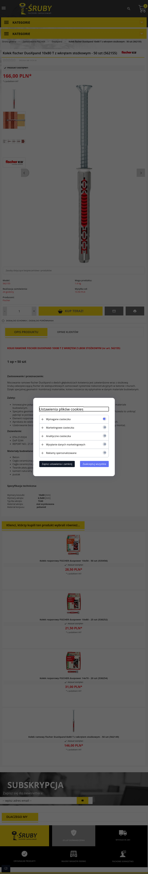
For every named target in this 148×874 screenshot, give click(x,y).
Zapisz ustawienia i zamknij (57, 464)
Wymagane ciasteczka (58, 419)
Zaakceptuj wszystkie (94, 464)
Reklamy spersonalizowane (61, 453)
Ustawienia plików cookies (61, 409)
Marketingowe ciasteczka (60, 427)
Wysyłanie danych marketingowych (65, 444)
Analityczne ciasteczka (58, 436)
